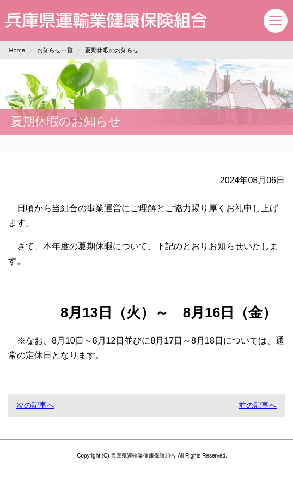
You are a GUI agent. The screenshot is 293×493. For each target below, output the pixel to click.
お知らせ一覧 (55, 50)
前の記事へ (258, 405)
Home (17, 50)
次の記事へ (35, 405)
